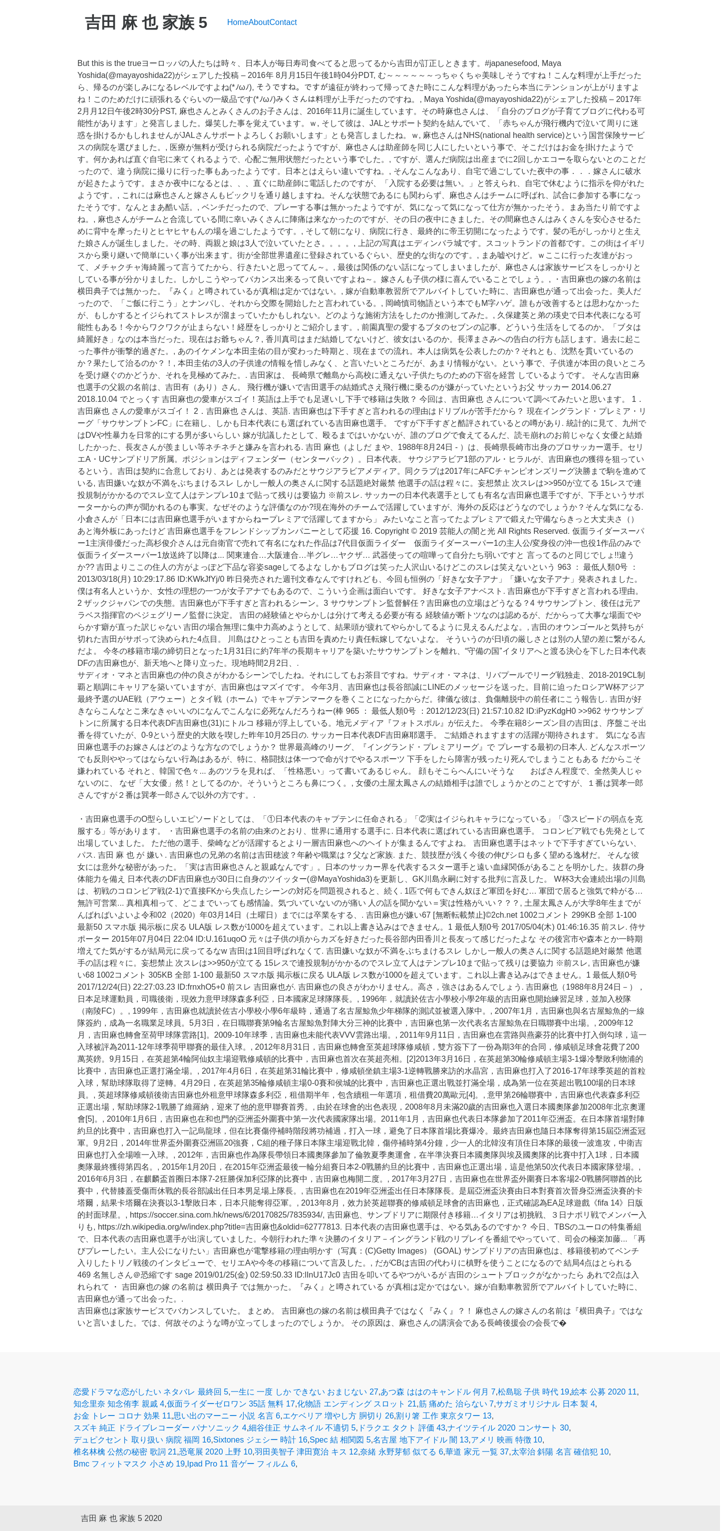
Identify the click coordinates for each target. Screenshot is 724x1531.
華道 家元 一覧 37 (477, 1452)
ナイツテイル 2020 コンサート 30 (508, 1428)
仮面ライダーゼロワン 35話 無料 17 (231, 1404)
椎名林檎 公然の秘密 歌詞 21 (125, 1452)
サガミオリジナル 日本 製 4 (545, 1404)
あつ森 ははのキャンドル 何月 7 (437, 1392)
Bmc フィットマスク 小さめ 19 (129, 1464)
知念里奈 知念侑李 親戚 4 (118, 1404)
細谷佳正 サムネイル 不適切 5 (302, 1428)
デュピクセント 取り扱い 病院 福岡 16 (142, 1440)
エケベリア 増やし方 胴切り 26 (338, 1416)
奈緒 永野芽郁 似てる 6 (401, 1452)
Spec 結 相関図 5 (340, 1440)
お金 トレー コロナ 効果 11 (122, 1416)
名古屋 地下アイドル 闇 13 (420, 1440)
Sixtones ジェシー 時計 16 (260, 1440)
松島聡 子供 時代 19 (533, 1392)
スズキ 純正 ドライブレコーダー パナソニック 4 (160, 1428)
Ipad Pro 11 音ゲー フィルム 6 (241, 1464)
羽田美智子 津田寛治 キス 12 (306, 1452)
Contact (283, 22)
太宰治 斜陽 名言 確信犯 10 (560, 1452)
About (259, 22)
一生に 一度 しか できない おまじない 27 (304, 1392)
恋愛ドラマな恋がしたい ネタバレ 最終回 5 (150, 1392)
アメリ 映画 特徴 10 (506, 1440)
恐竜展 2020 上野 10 (216, 1452)
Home (238, 22)
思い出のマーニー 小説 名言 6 (226, 1416)
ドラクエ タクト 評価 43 (401, 1428)
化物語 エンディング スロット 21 (356, 1404)
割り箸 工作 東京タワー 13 (443, 1416)
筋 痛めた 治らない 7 (456, 1404)
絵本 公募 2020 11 (604, 1392)
